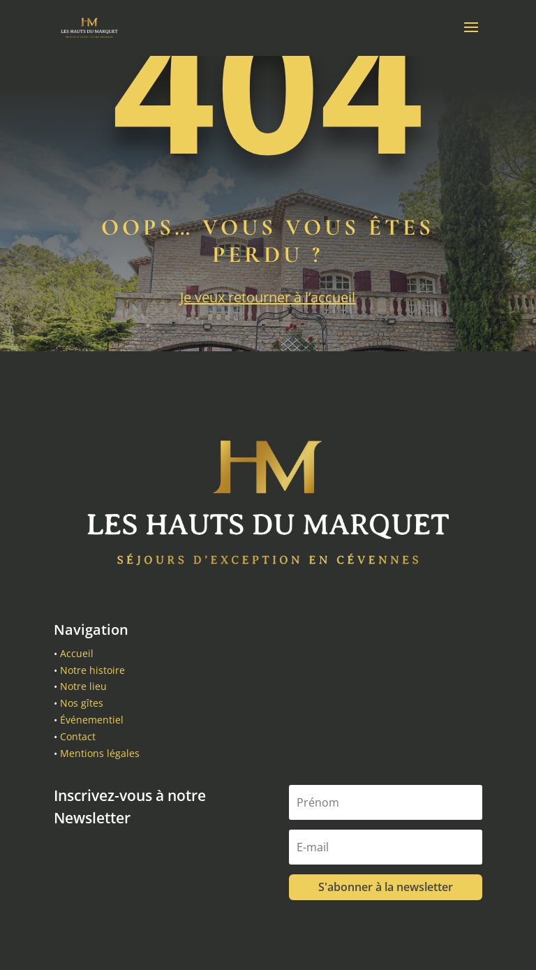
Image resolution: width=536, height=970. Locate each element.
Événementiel (92, 719)
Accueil (77, 653)
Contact (78, 736)
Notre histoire (92, 670)
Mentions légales (100, 753)
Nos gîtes (81, 703)
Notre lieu (83, 686)
